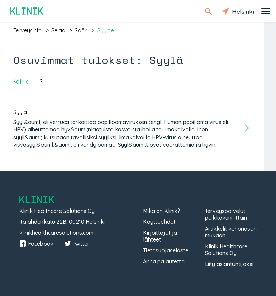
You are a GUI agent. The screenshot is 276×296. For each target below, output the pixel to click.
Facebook (36, 243)
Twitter (76, 243)
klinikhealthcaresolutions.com (56, 232)
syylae (105, 30)
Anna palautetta (164, 261)
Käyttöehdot (159, 221)
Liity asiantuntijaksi (229, 264)
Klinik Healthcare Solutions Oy (226, 249)
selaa (58, 30)
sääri (81, 30)
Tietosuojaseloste (165, 250)
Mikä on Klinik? (161, 210)
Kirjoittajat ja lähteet (160, 236)
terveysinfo (27, 30)
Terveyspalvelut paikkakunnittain (226, 214)
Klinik (27, 11)
